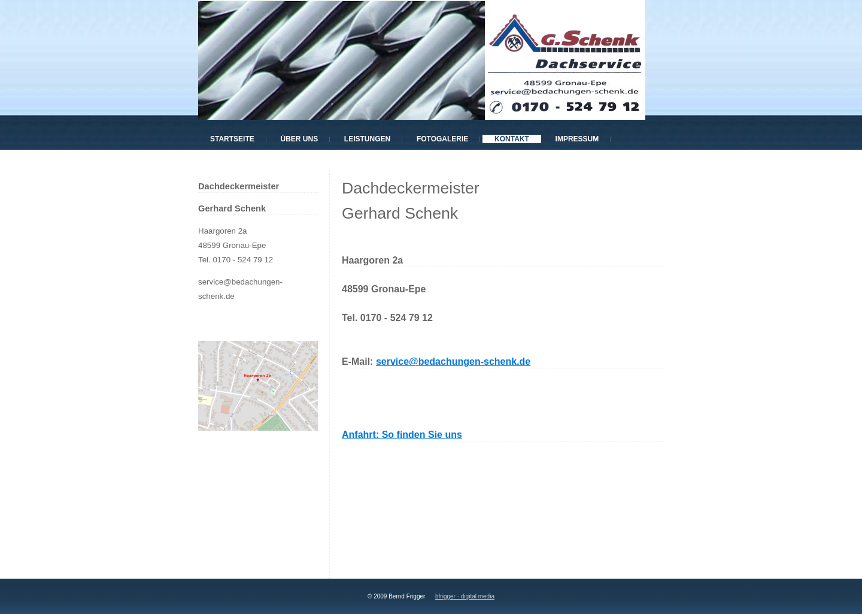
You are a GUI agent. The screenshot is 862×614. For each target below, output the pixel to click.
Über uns (299, 139)
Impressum (577, 139)
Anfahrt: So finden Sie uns (402, 435)
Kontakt (511, 139)
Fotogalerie (442, 139)
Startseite (232, 139)
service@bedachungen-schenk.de (453, 361)
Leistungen (367, 139)
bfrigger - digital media (464, 596)
